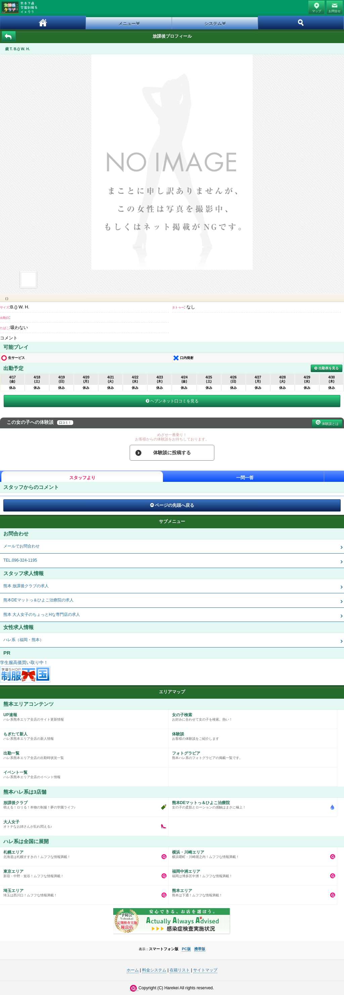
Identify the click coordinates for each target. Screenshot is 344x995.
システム (213, 23)
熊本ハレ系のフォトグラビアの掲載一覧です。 (251, 754)
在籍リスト (180, 970)
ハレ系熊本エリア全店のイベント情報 (82, 773)
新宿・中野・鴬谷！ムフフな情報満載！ (82, 872)
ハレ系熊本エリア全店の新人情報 (82, 734)
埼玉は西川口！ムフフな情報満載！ (82, 891)
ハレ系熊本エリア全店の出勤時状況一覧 (82, 754)
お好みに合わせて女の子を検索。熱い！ (251, 715)
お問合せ (335, 11)
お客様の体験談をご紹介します (251, 734)
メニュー (127, 23)
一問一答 (245, 477)
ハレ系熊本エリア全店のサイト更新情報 (82, 715)
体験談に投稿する (172, 452)
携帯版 (199, 949)
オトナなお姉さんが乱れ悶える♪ (82, 822)
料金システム (154, 970)
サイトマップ (205, 970)
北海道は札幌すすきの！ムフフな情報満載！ (82, 853)
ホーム (43, 22)
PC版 (186, 949)
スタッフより (82, 477)
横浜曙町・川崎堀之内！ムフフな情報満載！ (251, 853)
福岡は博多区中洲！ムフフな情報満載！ (251, 872)
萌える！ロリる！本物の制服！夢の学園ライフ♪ (82, 803)
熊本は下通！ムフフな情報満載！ (251, 891)
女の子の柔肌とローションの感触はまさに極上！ (251, 803)
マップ (316, 11)
